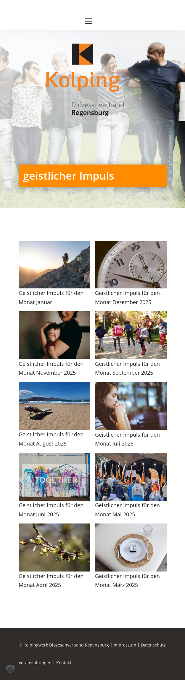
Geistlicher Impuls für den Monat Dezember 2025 (127, 297)
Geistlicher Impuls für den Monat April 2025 (51, 580)
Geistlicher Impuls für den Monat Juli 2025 (127, 439)
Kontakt (63, 662)
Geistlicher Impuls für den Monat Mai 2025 (127, 510)
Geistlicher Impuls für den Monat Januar (51, 297)
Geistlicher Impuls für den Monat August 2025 (51, 439)
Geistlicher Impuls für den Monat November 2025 (51, 368)
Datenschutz (153, 645)
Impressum (125, 645)
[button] (10, 669)
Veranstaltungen (35, 662)
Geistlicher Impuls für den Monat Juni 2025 (51, 510)
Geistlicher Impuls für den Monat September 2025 (127, 368)
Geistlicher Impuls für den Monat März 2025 (127, 580)
